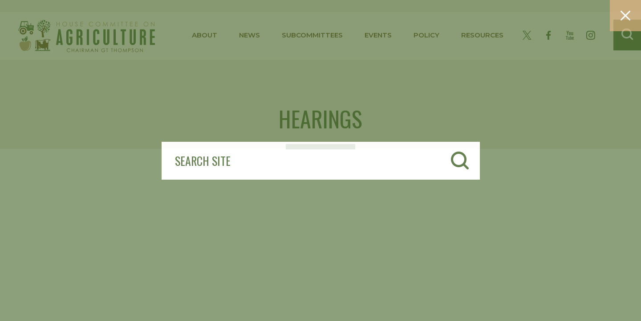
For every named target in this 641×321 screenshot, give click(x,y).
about (204, 35)
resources (482, 35)
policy (426, 35)
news (249, 35)
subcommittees (312, 35)
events (378, 35)
